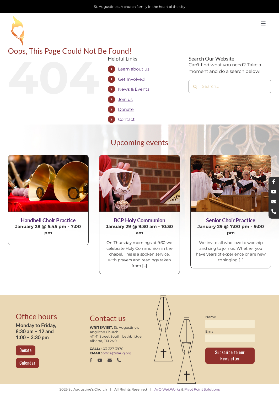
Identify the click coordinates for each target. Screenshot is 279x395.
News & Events (133, 89)
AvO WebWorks (167, 389)
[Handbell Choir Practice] (48, 183)
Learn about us (133, 69)
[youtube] (100, 360)
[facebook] (91, 360)
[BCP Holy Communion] (139, 183)
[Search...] (230, 86)
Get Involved (131, 79)
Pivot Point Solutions (202, 389)
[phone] (119, 360)
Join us (125, 99)
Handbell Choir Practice (48, 220)
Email (210, 331)
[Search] (195, 86)
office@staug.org (117, 353)
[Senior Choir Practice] (231, 183)
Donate (126, 109)
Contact (126, 119)
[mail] (110, 360)
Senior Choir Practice (230, 220)
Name (210, 317)
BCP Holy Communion (139, 220)
